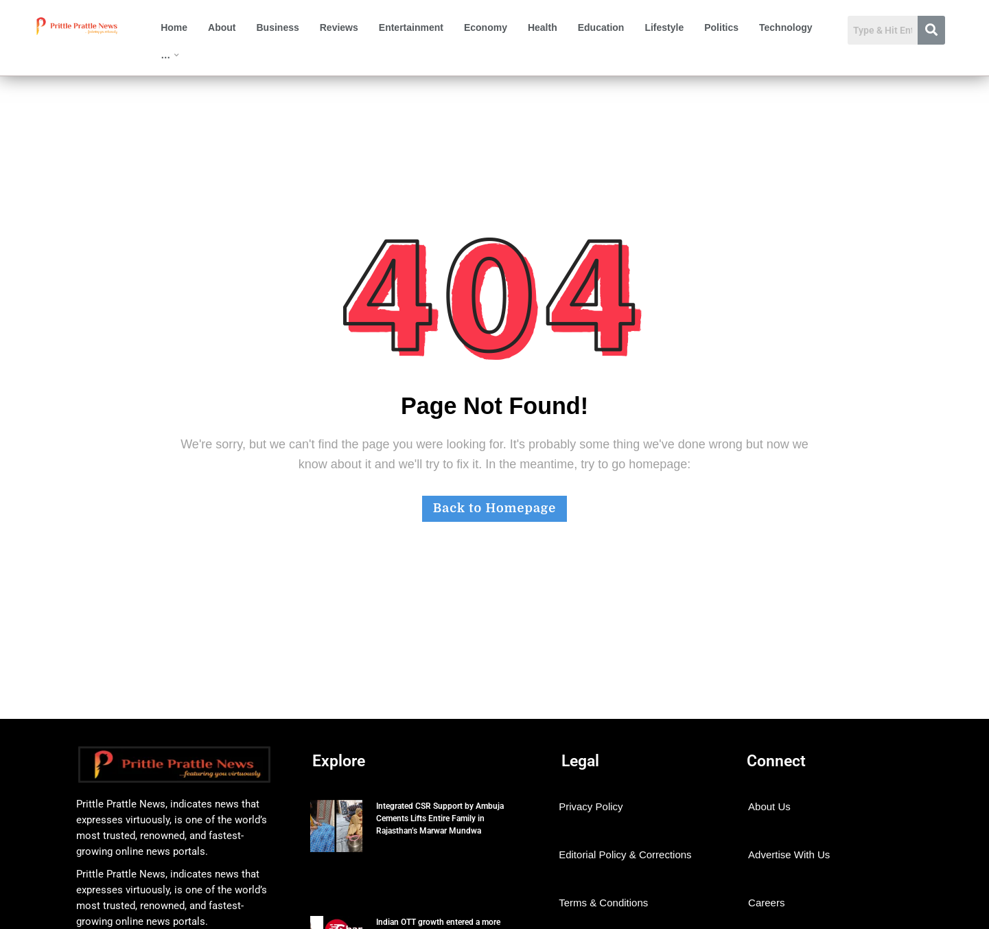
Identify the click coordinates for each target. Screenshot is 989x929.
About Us (769, 806)
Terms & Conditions (603, 902)
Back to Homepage (494, 508)
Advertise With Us (789, 854)
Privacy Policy (591, 806)
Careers (766, 902)
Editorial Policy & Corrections (625, 854)
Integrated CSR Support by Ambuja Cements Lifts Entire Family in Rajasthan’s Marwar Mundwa (440, 818)
